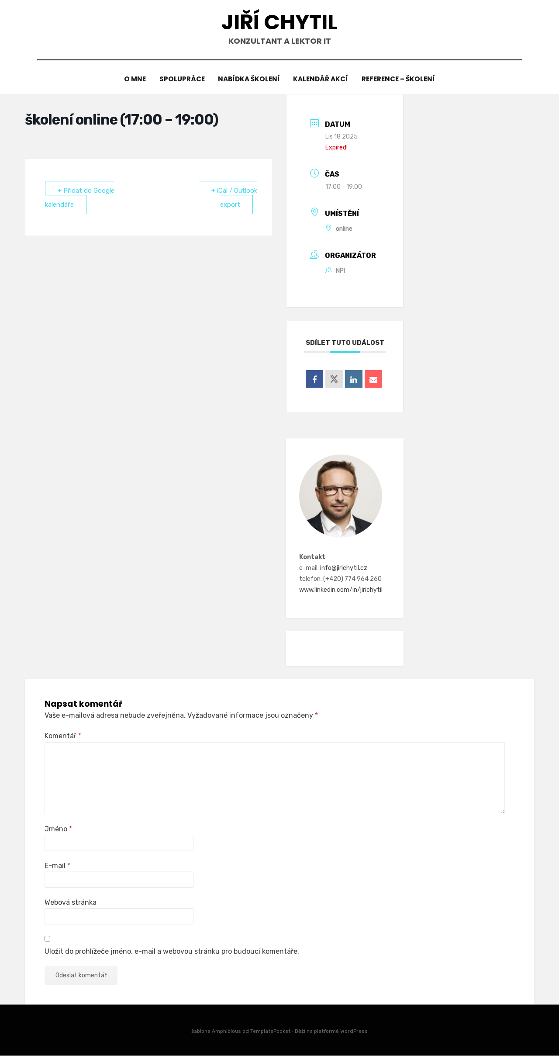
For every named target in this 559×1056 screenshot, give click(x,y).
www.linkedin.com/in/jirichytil (341, 590)
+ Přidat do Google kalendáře (79, 197)
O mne (132, 79)
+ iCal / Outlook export (234, 197)
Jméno (58, 829)
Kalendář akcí (321, 79)
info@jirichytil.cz (343, 568)
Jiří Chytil (279, 22)
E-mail (57, 865)
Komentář (63, 736)
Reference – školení (400, 79)
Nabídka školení (249, 79)
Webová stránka (71, 902)
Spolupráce (180, 79)
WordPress (354, 1031)
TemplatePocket (270, 1031)
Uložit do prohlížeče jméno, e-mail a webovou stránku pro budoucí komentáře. (172, 951)
